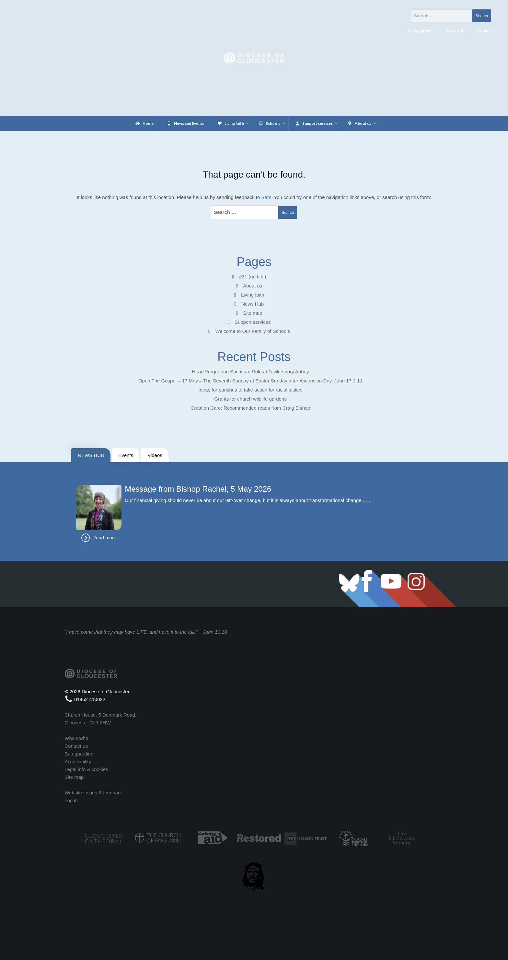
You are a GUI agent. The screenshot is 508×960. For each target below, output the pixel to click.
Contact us (76, 746)
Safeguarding (78, 753)
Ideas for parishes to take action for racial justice (251, 389)
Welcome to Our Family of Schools (252, 331)
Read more (104, 537)
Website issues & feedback (93, 792)
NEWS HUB (91, 455)
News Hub (252, 304)
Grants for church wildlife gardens (250, 399)
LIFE (141, 632)
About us (252, 285)
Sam (266, 197)
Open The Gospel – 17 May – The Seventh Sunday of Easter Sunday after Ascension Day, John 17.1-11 (250, 380)
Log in (71, 800)
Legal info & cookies (86, 769)
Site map (252, 313)
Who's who (76, 738)
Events (125, 455)
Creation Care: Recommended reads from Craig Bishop (250, 408)
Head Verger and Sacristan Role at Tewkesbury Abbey (250, 371)
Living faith (252, 295)
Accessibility (77, 761)
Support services (253, 322)
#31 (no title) (252, 276)
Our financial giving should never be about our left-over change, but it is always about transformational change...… (247, 500)
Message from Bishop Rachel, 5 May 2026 (198, 489)
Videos (154, 455)
